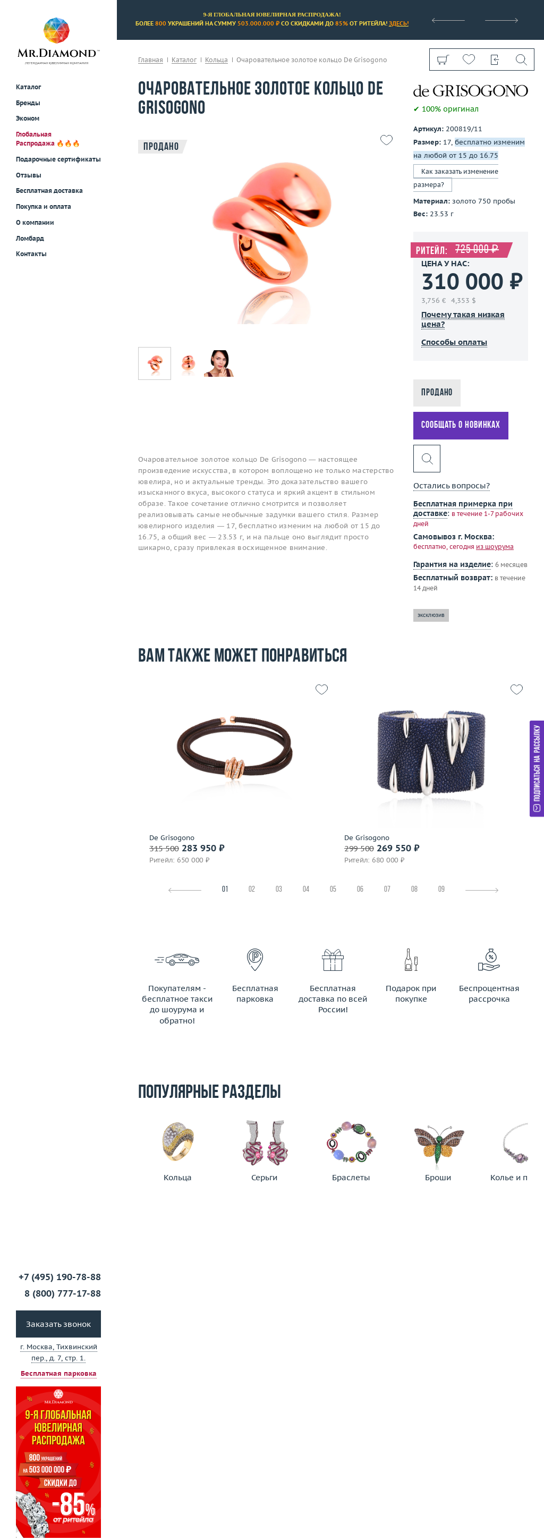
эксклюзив (431, 615)
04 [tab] (306, 890)
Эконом (27, 118)
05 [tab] (333, 890)
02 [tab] (252, 890)
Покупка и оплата (43, 206)
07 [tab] (387, 890)
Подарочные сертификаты (58, 159)
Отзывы (28, 175)
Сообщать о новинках (460, 425)
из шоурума (495, 547)
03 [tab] (279, 890)
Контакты (31, 254)
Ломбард (30, 238)
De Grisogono (171, 838)
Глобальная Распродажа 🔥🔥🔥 (48, 138)
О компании (35, 222)
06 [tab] (360, 890)
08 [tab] (414, 890)
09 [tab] (441, 890)
